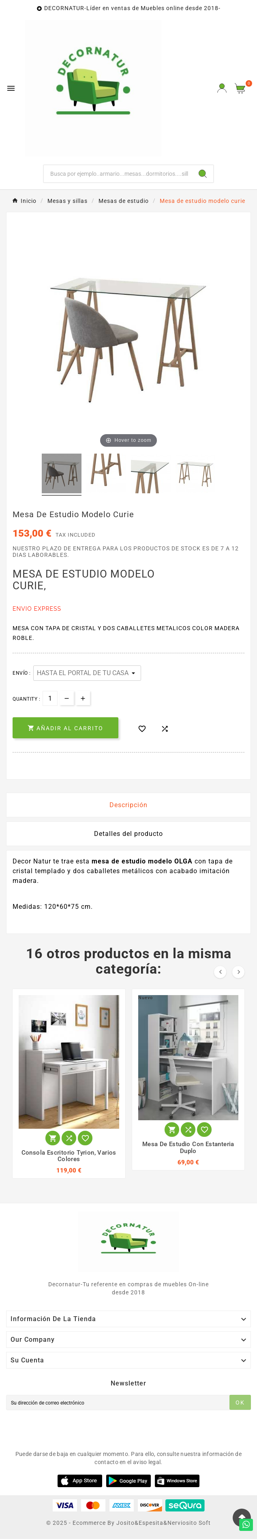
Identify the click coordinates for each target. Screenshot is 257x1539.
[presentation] (67, 1428)
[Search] (203, 173)
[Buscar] (118, 173)
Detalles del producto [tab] (128, 834)
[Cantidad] (50, 698)
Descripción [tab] (128, 805)
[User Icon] (222, 88)
